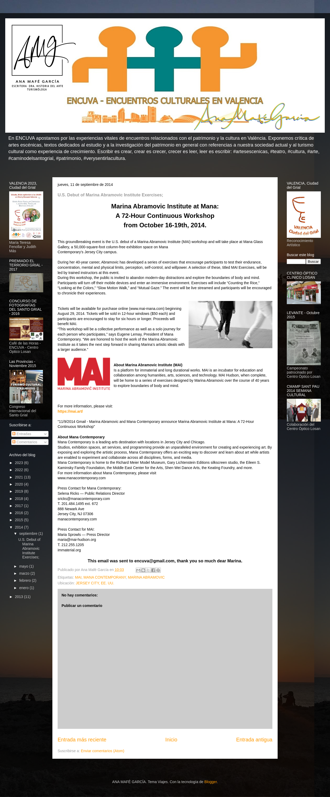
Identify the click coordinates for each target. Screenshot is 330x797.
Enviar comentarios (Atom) (102, 751)
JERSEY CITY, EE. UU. (95, 583)
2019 (19, 491)
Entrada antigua (254, 739)
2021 (19, 477)
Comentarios (24, 442)
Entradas (21, 434)
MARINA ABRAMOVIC (146, 577)
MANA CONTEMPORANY (105, 577)
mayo (24, 566)
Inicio (171, 739)
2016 (19, 513)
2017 (19, 506)
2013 (19, 597)
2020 (19, 484)
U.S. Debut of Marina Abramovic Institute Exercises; (29, 548)
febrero (25, 580)
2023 (19, 463)
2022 (19, 470)
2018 (19, 499)
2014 (19, 527)
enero (24, 588)
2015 (19, 520)
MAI (78, 577)
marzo (24, 573)
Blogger (210, 782)
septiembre (28, 533)
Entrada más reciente (82, 739)
